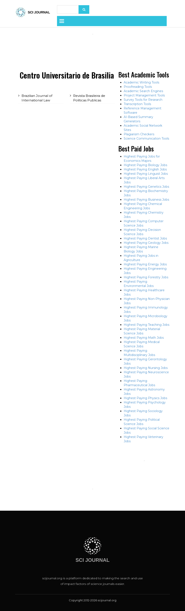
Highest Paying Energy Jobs (145, 264)
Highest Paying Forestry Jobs (146, 277)
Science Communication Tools (146, 138)
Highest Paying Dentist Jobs (145, 238)
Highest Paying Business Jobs (146, 200)
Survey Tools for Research (143, 100)
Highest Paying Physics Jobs (145, 398)
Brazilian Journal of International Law (37, 98)
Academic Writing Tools (141, 82)
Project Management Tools (144, 95)
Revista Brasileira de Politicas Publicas (89, 98)
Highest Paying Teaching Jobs (146, 325)
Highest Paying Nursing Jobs (146, 368)
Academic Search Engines (143, 91)
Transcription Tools (137, 104)
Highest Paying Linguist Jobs (146, 174)
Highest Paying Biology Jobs (145, 165)
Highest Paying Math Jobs (144, 338)
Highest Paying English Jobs (145, 169)
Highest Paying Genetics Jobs (146, 187)
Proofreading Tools (138, 87)
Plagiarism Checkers (139, 134)
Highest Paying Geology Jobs (146, 243)
